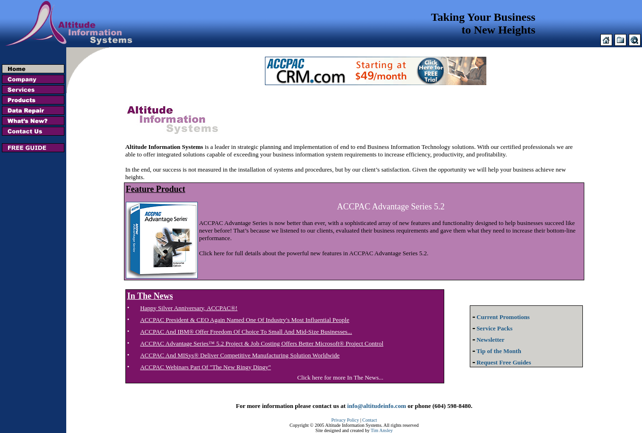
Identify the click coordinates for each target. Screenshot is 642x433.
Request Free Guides (500, 362)
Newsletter (487, 339)
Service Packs (491, 328)
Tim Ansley (382, 430)
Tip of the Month (495, 351)
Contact (369, 420)
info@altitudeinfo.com (376, 405)
